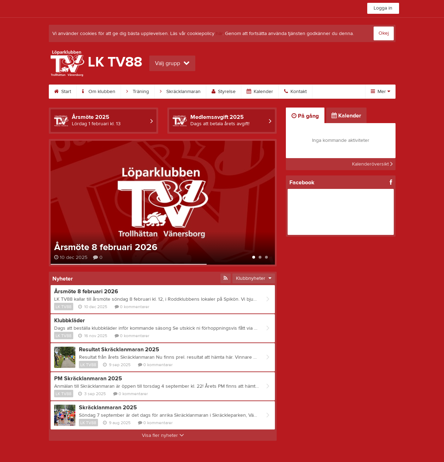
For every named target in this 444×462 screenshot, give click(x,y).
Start (62, 91)
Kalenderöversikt (372, 164)
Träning (137, 91)
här (219, 33)
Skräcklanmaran (180, 91)
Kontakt (295, 91)
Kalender (260, 91)
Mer (380, 91)
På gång (305, 116)
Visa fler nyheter (163, 435)
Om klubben (98, 91)
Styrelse (224, 91)
